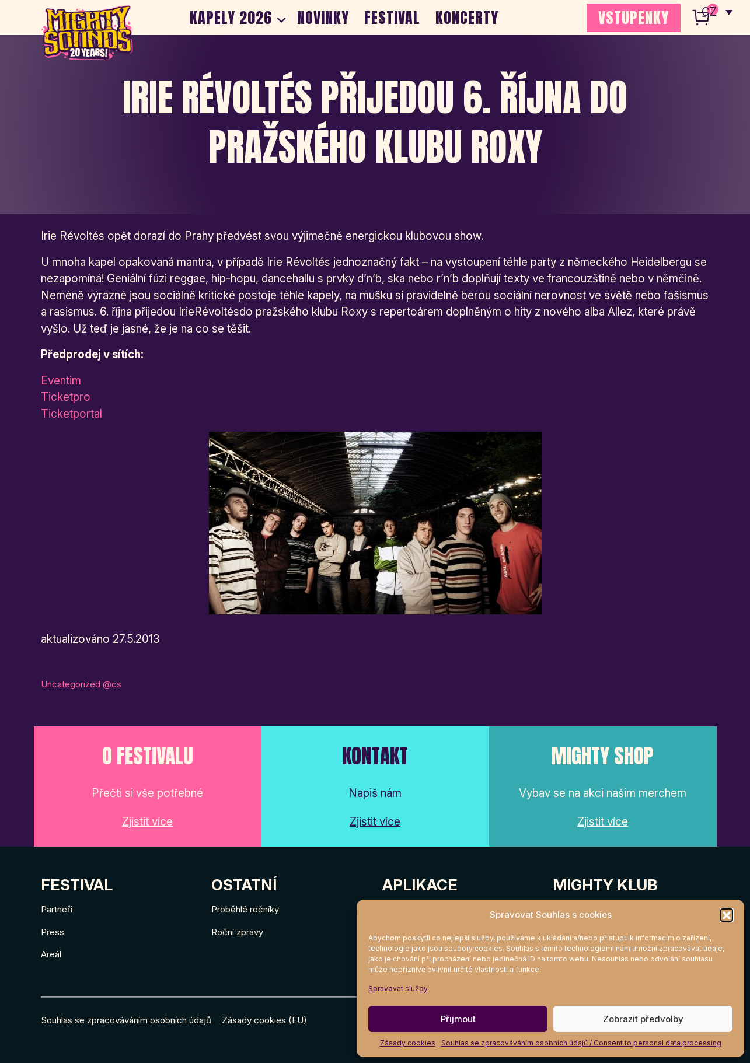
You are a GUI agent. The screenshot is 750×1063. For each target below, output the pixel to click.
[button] (726, 915)
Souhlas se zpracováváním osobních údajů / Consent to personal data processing (581, 1042)
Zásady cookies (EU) (264, 1020)
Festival (392, 17)
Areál (51, 954)
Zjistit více (147, 821)
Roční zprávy (237, 932)
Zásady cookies (407, 1042)
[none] (717, 11)
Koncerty (466, 17)
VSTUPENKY (633, 17)
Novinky (323, 17)
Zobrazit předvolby (643, 1018)
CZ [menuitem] (709, 12)
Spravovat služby (398, 988)
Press (52, 932)
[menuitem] (717, 11)
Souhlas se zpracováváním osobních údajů (126, 1020)
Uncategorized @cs (81, 684)
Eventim (61, 380)
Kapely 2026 (231, 17)
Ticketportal (71, 414)
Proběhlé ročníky (245, 909)
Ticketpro (65, 397)
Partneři (56, 909)
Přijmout (458, 1018)
